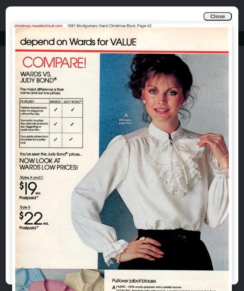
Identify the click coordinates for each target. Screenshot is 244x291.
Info (12, 38)
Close (217, 16)
